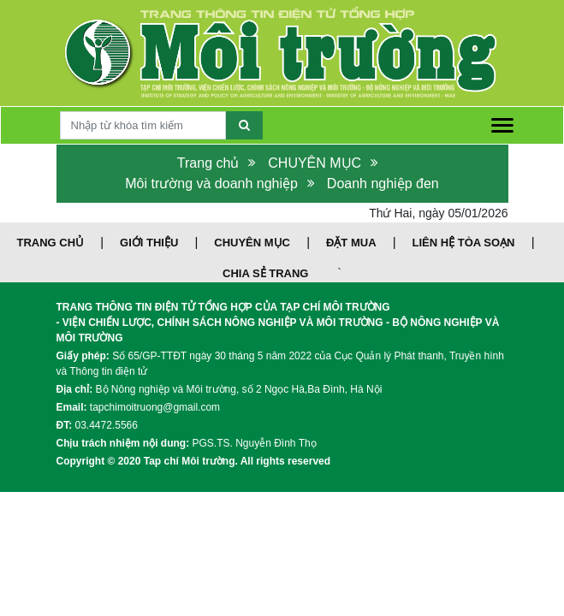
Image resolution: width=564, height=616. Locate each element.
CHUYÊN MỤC (314, 163)
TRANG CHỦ (50, 242)
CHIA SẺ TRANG (265, 273)
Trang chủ (208, 163)
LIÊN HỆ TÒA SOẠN (464, 242)
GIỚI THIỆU (149, 242)
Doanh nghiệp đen (383, 183)
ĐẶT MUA (351, 242)
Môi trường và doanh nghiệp (211, 183)
